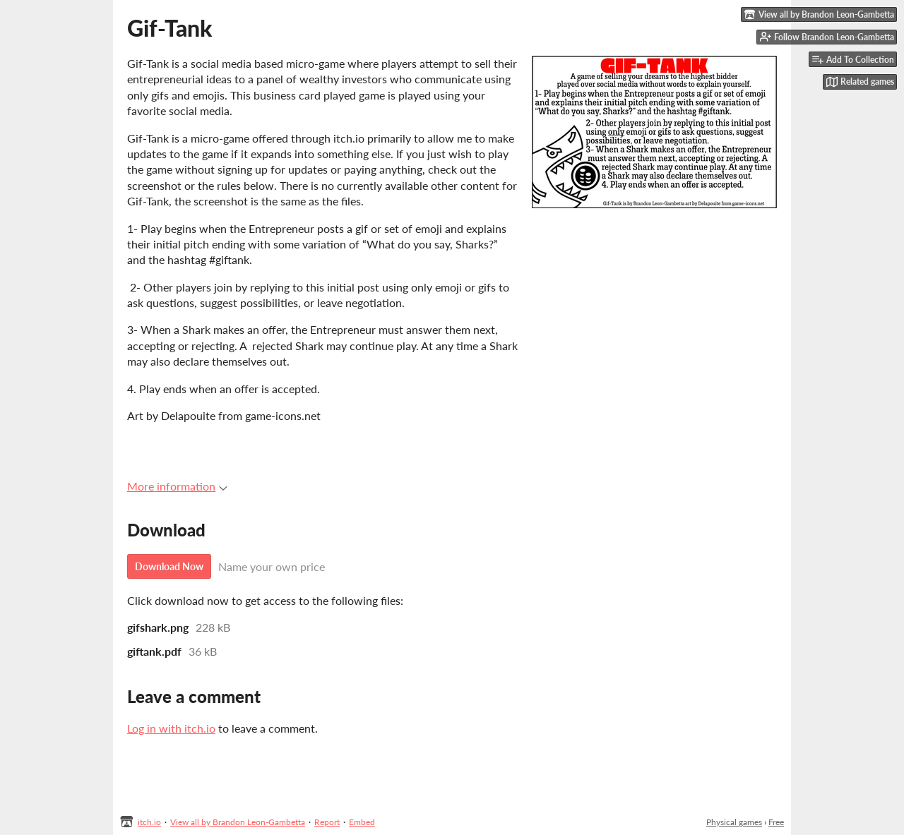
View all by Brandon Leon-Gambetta (237, 822)
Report (327, 822)
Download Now (169, 566)
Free (776, 822)
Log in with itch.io (171, 728)
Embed (362, 822)
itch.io (149, 822)
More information (177, 486)
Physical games (734, 822)
